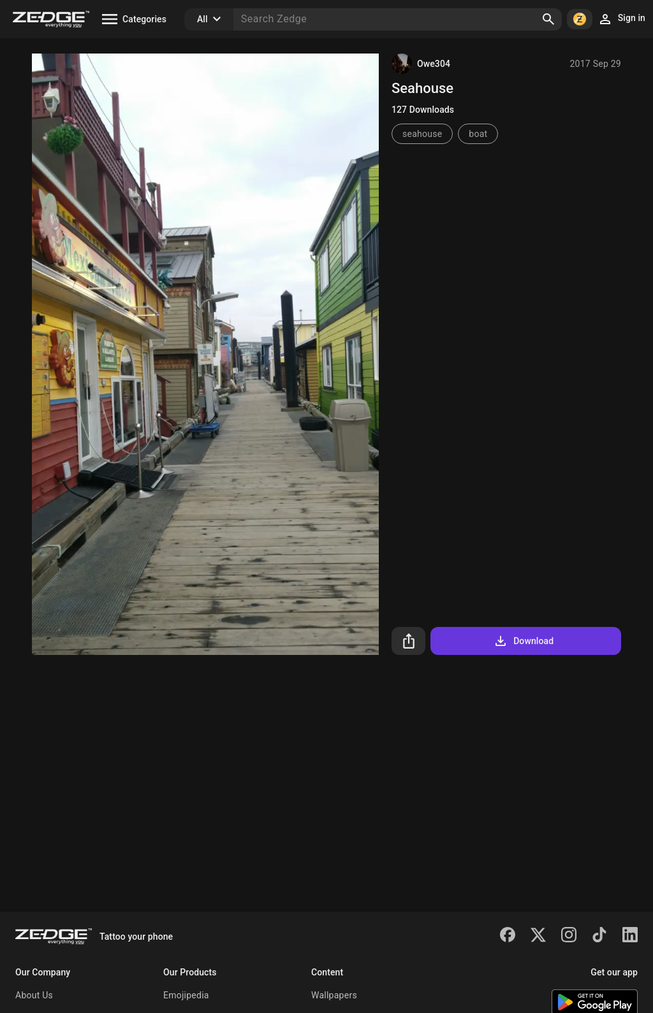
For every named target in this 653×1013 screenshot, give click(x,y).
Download (523, 641)
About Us (34, 995)
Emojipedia (186, 995)
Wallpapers (334, 995)
